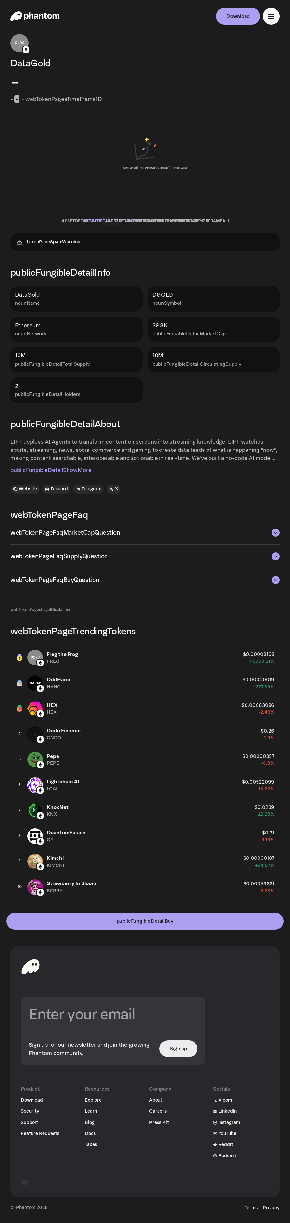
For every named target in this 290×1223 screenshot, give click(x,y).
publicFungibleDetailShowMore (51, 471)
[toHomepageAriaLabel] (30, 968)
